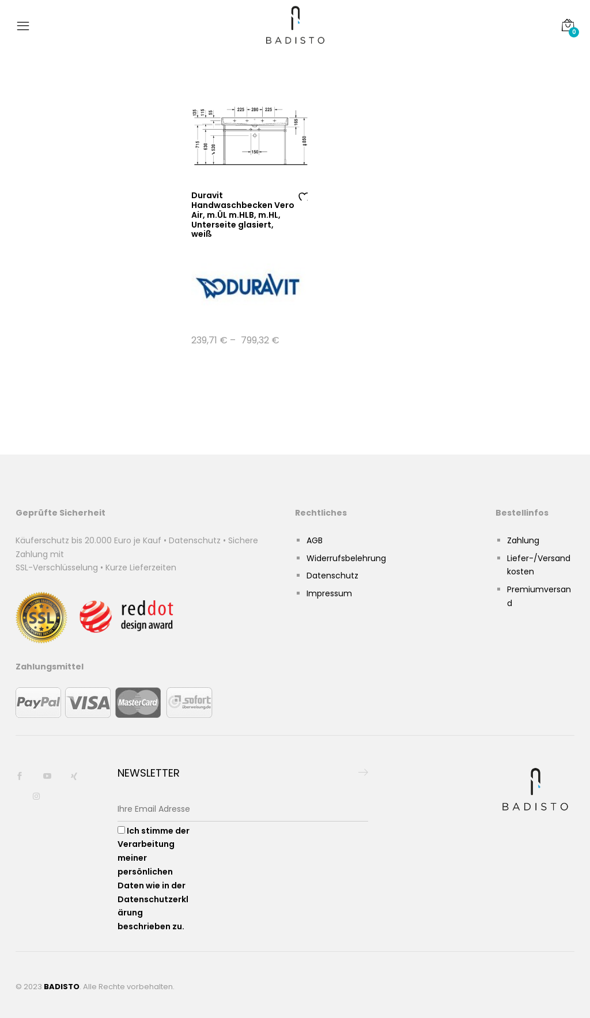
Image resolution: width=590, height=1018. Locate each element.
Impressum (329, 593)
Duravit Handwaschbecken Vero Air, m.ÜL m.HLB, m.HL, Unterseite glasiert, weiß (242, 215)
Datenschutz (332, 575)
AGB (315, 540)
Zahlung (523, 540)
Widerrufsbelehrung (346, 558)
